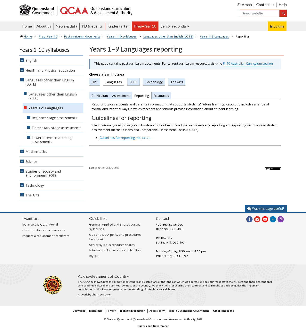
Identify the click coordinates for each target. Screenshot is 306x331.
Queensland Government (153, 326)
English (31, 60)
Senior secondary (175, 26)
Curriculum (100, 96)
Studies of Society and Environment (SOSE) (43, 173)
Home (27, 26)
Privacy (111, 310)
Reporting (141, 96)
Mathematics (36, 151)
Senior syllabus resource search (112, 245)
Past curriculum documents (82, 36)
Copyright (79, 310)
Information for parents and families (115, 250)
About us (43, 26)
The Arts (176, 82)
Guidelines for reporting (125, 138)
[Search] (260, 13)
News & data (66, 26)
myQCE (94, 256)
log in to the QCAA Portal (40, 224)
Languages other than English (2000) (52, 96)
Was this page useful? (265, 208)
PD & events (92, 26)
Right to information (132, 310)
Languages (113, 82)
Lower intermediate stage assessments (52, 139)
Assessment (121, 96)
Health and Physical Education (50, 70)
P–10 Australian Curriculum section (248, 63)
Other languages (223, 310)
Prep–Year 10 (145, 26)
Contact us (265, 4)
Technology (154, 82)
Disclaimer (95, 310)
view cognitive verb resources (43, 230)
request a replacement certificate (45, 236)
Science (31, 161)
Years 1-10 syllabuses (122, 36)
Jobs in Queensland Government (189, 310)
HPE (95, 82)
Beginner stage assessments (54, 117)
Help (283, 4)
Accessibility (157, 310)
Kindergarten (118, 26)
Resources (161, 96)
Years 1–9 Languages (214, 36)
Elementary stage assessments (56, 127)
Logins (278, 26)
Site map (244, 4)
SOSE (133, 82)
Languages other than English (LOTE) (168, 36)
